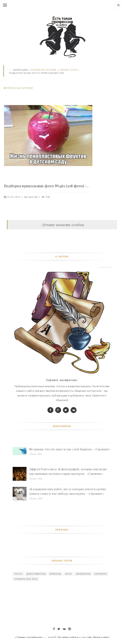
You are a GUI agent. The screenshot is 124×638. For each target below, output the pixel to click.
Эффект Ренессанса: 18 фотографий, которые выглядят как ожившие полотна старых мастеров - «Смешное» (68, 471)
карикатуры (83, 573)
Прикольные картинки (19, 88)
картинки (101, 573)
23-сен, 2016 (13, 196)
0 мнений (32, 196)
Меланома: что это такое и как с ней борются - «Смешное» (70, 449)
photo (18, 573)
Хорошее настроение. (43, 69)
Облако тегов (68, 69)
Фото (68, 573)
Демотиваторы (36, 573)
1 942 (47, 196)
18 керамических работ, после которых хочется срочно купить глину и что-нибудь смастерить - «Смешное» (67, 491)
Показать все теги (25, 579)
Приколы (55, 573)
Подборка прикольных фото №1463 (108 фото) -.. (46, 186)
